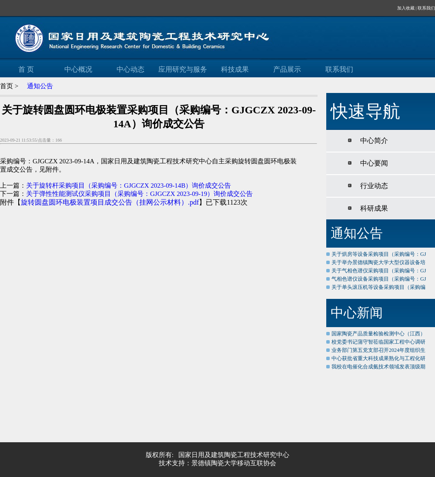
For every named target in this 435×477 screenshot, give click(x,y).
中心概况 (78, 69)
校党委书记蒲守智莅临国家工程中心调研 (378, 342)
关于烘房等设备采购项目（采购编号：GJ (378, 254)
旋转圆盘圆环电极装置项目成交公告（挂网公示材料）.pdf (110, 202)
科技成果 (235, 69)
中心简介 (372, 140)
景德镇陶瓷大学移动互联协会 (233, 463)
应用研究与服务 (182, 69)
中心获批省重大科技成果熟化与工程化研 (378, 358)
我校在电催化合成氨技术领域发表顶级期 (378, 367)
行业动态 (372, 185)
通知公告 (40, 86)
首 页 (26, 69)
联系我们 (426, 8)
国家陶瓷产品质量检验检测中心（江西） (378, 334)
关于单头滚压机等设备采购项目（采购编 (378, 287)
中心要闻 (372, 163)
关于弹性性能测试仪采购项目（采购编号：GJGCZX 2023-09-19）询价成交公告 (139, 193)
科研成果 (372, 208)
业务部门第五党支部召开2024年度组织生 (378, 350)
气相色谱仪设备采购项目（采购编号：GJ (378, 279)
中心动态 (130, 69)
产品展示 (287, 69)
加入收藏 (406, 8)
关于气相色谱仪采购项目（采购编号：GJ (378, 271)
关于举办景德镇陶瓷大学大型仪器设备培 (378, 262)
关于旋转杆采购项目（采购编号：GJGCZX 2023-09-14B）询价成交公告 (128, 185)
